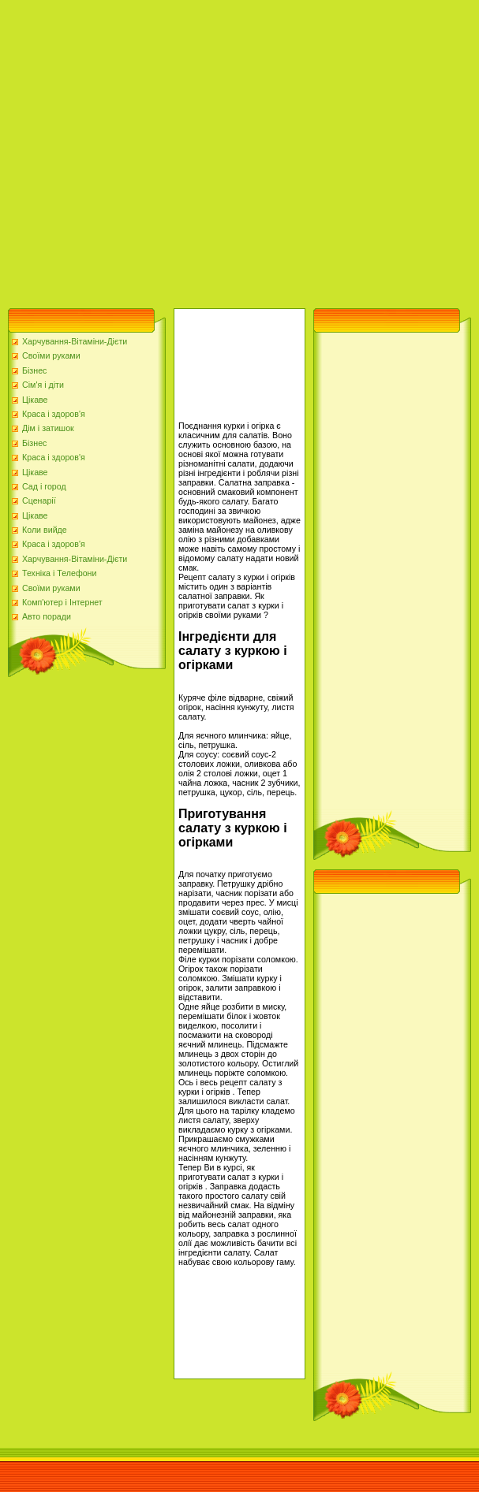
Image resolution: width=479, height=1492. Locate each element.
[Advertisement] (150, 150)
